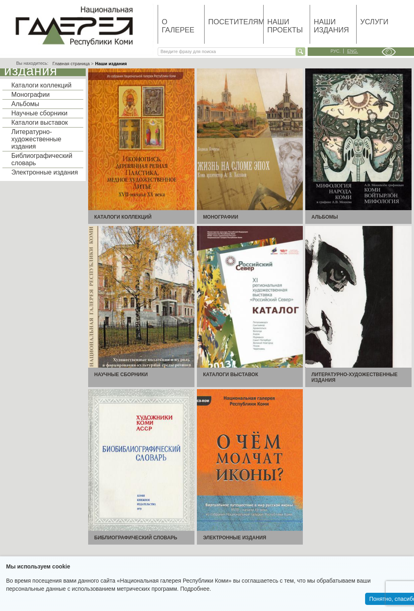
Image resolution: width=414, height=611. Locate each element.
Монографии (30, 94)
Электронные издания (44, 172)
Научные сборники (39, 113)
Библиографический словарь (41, 159)
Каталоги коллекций (41, 85)
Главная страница (71, 63)
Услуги (374, 22)
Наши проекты (285, 26)
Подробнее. (195, 588)
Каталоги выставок (39, 122)
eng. (352, 51)
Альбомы (25, 103)
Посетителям (235, 22)
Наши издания (331, 26)
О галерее (178, 26)
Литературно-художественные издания (36, 139)
